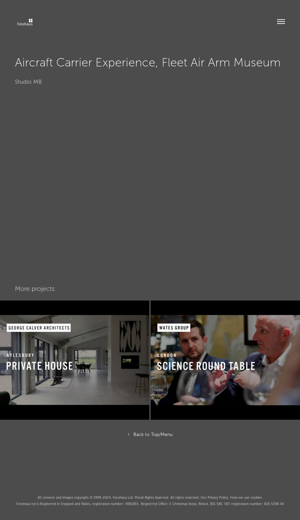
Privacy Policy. (219, 497)
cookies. (256, 497)
